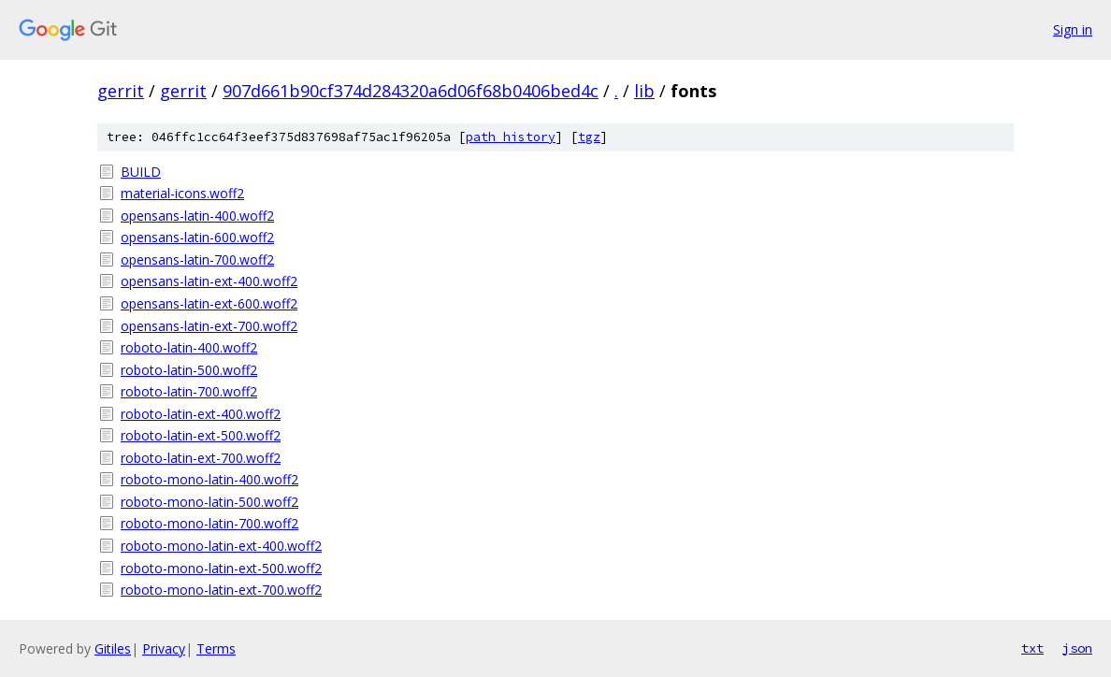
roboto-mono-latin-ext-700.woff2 (221, 589)
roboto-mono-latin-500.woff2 (209, 502)
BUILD (141, 171)
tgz (589, 137)
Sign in (1072, 29)
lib (644, 90)
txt (1032, 648)
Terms (216, 648)
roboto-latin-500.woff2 (189, 370)
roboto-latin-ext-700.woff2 (201, 458)
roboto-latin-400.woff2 (189, 347)
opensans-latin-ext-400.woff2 (209, 281)
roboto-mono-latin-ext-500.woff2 (221, 568)
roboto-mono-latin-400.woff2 (209, 479)
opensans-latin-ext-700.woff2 (209, 326)
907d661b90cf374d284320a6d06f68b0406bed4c (411, 90)
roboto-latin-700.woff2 (189, 391)
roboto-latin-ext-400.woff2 (201, 414)
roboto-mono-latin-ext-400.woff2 (221, 546)
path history (511, 137)
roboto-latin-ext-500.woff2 (201, 435)
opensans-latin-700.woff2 (197, 259)
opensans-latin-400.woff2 (197, 215)
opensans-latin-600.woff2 (197, 237)
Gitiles (112, 648)
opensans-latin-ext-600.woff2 (209, 303)
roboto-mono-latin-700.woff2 (209, 523)
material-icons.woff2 (182, 193)
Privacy (163, 648)
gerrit (120, 90)
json (1077, 648)
